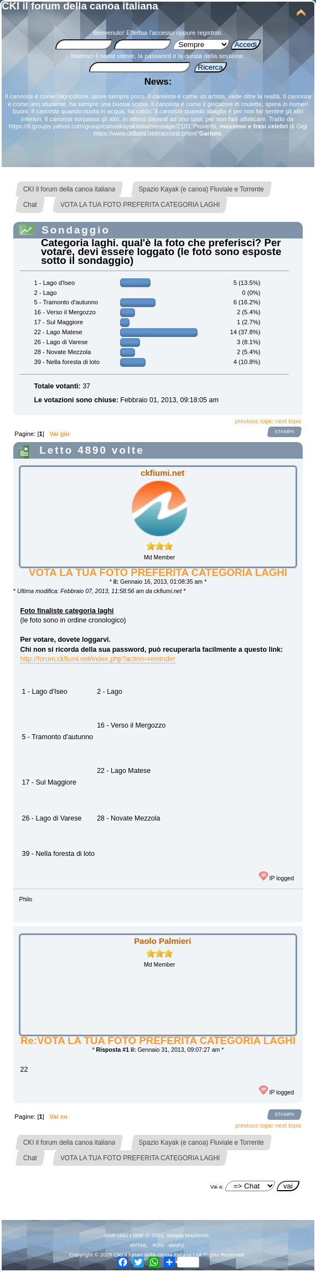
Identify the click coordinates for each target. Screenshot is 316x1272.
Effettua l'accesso (150, 32)
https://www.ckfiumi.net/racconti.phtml (145, 133)
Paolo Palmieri (162, 941)
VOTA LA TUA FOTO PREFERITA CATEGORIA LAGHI (158, 572)
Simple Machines (188, 1235)
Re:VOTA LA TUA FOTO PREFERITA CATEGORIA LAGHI (158, 1040)
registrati (209, 32)
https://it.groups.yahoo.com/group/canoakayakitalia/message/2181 (100, 126)
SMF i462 (116, 1235)
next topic (288, 421)
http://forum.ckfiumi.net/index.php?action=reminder (97, 659)
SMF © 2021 (148, 1235)
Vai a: (217, 1186)
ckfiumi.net (162, 472)
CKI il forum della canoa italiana (80, 6)
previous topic (254, 421)
